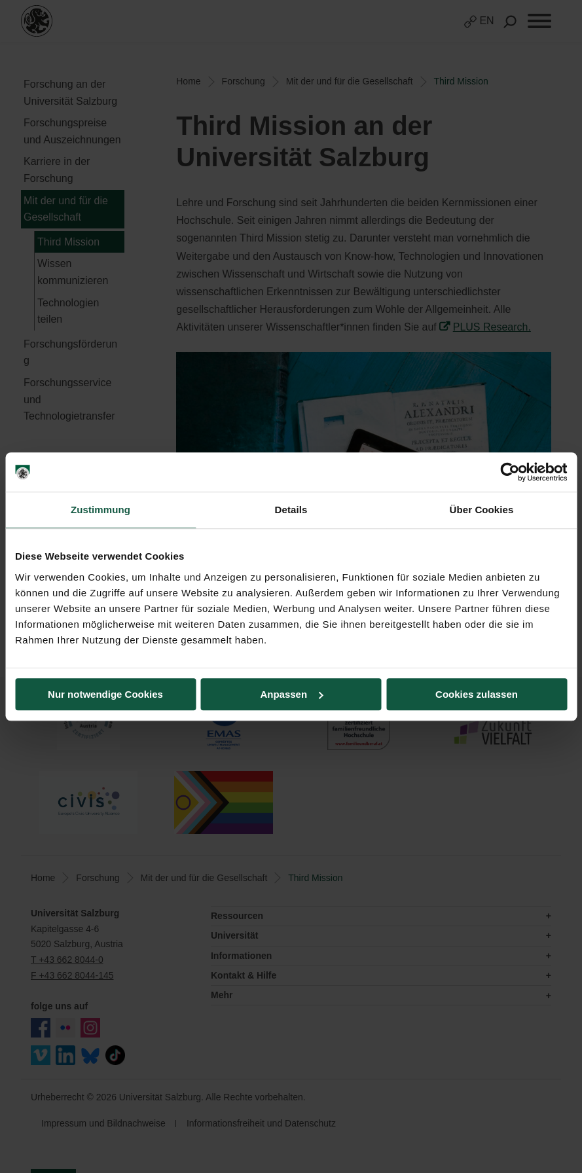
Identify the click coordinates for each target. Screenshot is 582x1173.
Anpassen (291, 694)
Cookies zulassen (476, 694)
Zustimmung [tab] (100, 509)
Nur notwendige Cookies (105, 694)
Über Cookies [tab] (482, 509)
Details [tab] (291, 509)
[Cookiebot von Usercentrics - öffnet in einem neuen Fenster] (509, 472)
